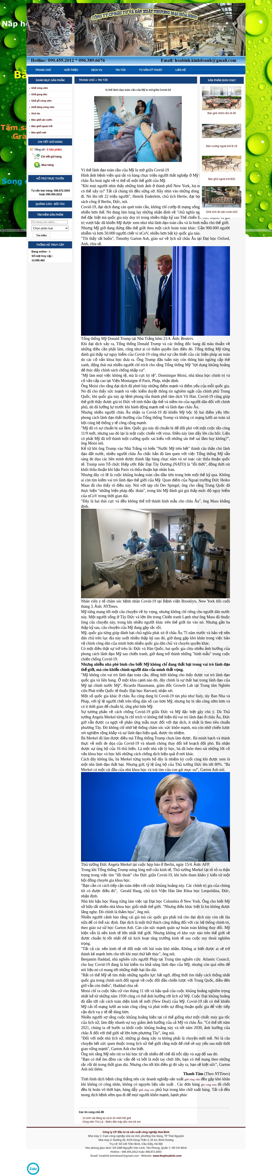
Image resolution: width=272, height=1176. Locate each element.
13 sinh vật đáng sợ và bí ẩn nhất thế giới (107, 1118)
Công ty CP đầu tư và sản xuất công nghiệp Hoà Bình (135, 1132)
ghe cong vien (208, 1084)
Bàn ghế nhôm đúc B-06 (221, 113)
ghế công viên (192, 1079)
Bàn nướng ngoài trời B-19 (221, 146)
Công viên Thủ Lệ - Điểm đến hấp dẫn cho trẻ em (112, 1121)
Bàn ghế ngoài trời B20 (221, 179)
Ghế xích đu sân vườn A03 (221, 211)
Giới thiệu (71, 70)
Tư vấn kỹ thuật (150, 70)
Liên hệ (180, 70)
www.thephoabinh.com (167, 1155)
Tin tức (120, 70)
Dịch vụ (96, 70)
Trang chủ (43, 70)
